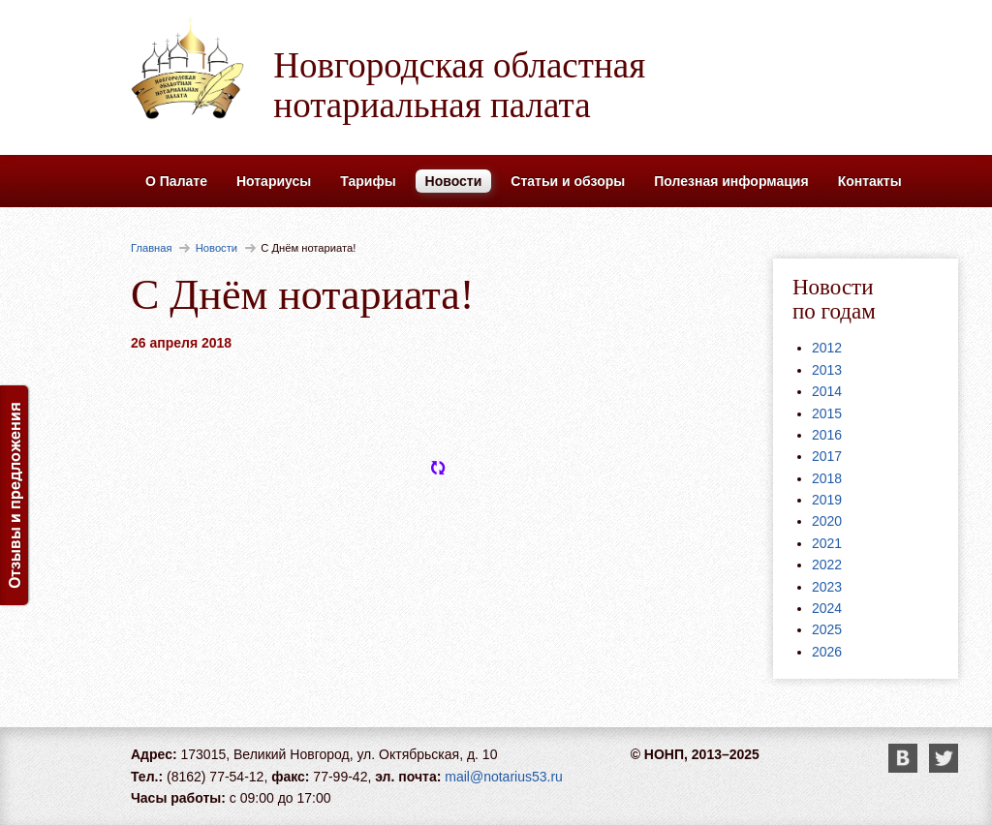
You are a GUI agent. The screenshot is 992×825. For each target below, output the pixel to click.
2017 (827, 456)
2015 (827, 413)
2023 (827, 587)
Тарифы (367, 181)
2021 (827, 543)
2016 (827, 435)
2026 (827, 651)
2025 (827, 629)
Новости (453, 181)
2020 (827, 521)
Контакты (870, 181)
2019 (827, 499)
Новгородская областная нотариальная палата (459, 85)
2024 (827, 608)
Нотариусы (273, 181)
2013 (827, 370)
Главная (151, 248)
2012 (827, 347)
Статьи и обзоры (568, 181)
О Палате (176, 181)
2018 (827, 478)
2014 (827, 391)
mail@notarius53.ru (504, 776)
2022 (827, 564)
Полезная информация (731, 181)
